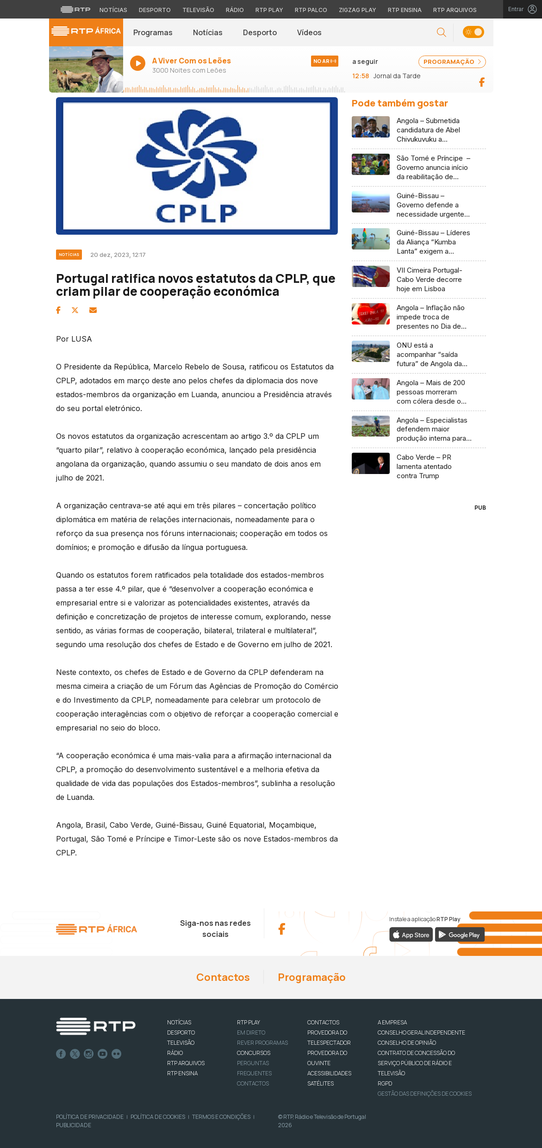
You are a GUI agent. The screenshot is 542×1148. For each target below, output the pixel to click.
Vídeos (309, 32)
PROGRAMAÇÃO (452, 61)
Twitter (75, 1054)
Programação (312, 977)
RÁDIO (175, 1053)
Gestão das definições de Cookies (425, 1094)
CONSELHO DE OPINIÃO (407, 1043)
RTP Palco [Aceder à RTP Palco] (311, 9)
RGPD (385, 1083)
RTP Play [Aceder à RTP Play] (269, 9)
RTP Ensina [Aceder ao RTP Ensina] (405, 9)
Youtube (103, 1054)
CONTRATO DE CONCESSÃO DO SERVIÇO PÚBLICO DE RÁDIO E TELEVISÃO (416, 1063)
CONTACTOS (323, 1022)
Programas (153, 32)
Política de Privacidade (90, 1117)
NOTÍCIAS (179, 1022)
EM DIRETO (251, 1032)
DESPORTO (181, 1032)
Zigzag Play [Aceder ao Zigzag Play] (357, 9)
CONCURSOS (253, 1053)
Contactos (223, 977)
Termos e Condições (221, 1117)
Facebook (61, 1054)
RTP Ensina (182, 1073)
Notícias (208, 32)
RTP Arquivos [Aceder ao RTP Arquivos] (455, 9)
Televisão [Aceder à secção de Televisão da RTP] (198, 9)
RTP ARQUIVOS (186, 1063)
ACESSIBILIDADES (329, 1073)
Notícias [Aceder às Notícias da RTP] (113, 9)
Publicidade (73, 1125)
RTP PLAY (248, 1022)
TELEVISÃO (180, 1043)
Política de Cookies (158, 1117)
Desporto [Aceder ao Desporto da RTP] (155, 9)
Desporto (260, 32)
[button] (441, 33)
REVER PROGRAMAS (262, 1043)
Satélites (320, 1083)
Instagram (89, 1054)
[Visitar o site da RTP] (75, 9)
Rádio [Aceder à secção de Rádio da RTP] (235, 9)
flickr (117, 1054)
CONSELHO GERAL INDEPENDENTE (421, 1032)
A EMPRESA (392, 1022)
